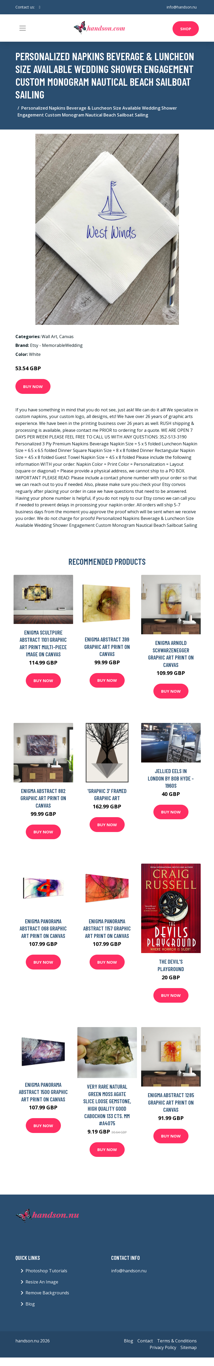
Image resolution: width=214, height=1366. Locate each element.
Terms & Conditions (177, 1341)
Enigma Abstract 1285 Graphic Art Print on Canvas (171, 1102)
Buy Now (33, 386)
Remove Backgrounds (47, 1293)
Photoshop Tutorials (46, 1271)
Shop (185, 28)
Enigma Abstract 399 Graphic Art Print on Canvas (107, 646)
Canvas (66, 336)
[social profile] (40, 7)
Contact (145, 1341)
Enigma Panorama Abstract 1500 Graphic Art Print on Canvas (43, 1091)
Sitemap (189, 1347)
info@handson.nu (182, 7)
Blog (30, 1304)
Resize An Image (42, 1282)
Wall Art (49, 336)
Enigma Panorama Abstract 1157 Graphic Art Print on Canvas (107, 928)
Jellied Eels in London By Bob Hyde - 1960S (171, 778)
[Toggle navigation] (22, 28)
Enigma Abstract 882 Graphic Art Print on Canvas (43, 798)
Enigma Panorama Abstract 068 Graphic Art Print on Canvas (43, 928)
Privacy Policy (163, 1347)
